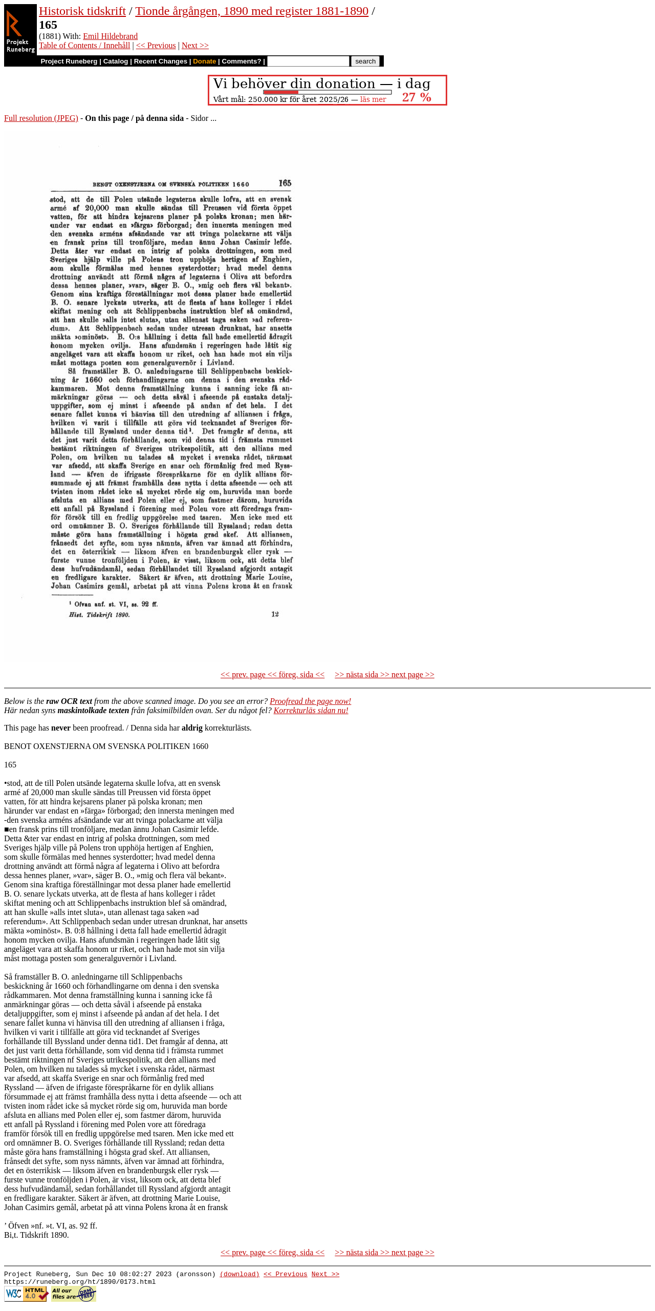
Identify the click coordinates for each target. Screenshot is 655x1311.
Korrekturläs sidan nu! (311, 710)
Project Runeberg (68, 61)
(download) (239, 1275)
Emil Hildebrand (110, 36)
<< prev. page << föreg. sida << (272, 674)
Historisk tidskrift (82, 10)
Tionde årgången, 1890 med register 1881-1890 (251, 10)
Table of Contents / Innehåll (84, 45)
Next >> (195, 45)
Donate (204, 61)
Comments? (241, 61)
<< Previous (156, 45)
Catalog (115, 61)
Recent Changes (160, 61)
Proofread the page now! (310, 701)
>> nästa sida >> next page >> (384, 674)
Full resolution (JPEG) (41, 118)
